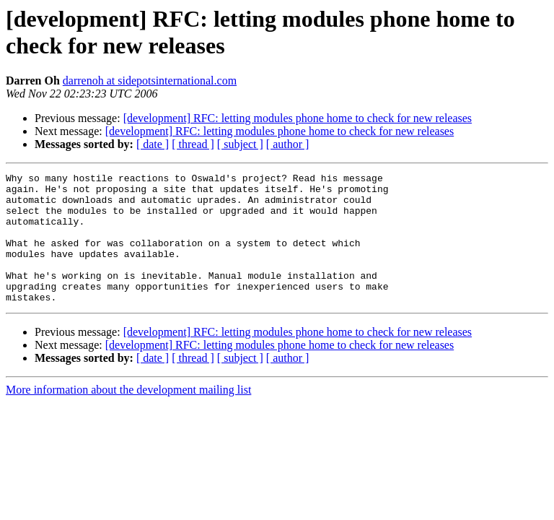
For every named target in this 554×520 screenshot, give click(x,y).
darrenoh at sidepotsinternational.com (150, 80)
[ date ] (152, 144)
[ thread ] (193, 144)
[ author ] (287, 144)
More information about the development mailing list (128, 416)
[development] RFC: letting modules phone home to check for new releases (297, 118)
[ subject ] (240, 144)
